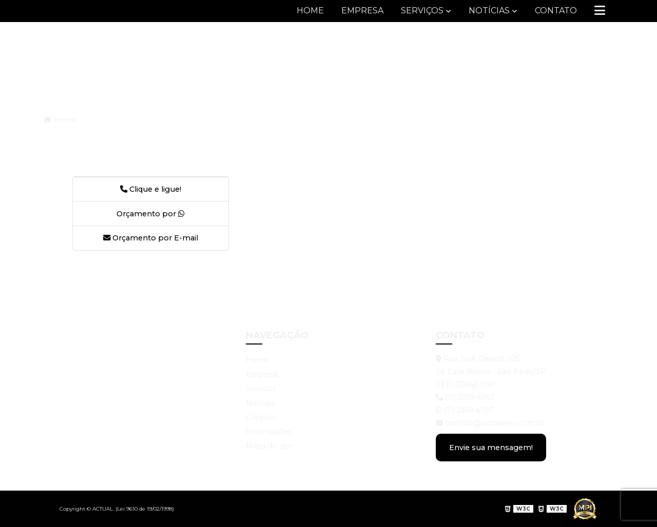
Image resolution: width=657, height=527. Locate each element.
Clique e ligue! (150, 189)
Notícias (489, 10)
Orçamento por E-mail (150, 237)
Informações (269, 431)
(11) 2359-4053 (465, 397)
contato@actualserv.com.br (490, 423)
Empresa (362, 10)
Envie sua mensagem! (491, 447)
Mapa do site (269, 446)
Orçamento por (151, 213)
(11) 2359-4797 (465, 410)
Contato (556, 10)
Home (310, 10)
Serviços (422, 10)
